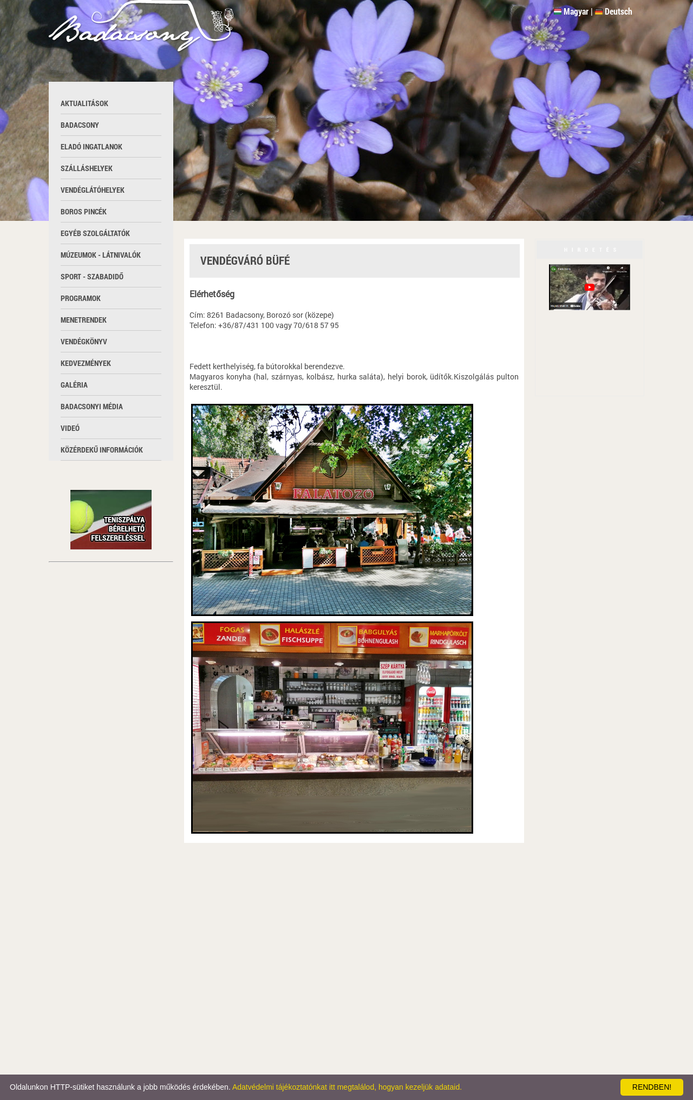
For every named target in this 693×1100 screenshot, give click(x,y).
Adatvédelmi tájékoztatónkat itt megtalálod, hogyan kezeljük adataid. (347, 1087)
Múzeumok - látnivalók (101, 255)
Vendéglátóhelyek (93, 190)
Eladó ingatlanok (91, 146)
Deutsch (618, 11)
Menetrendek (84, 320)
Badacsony (80, 125)
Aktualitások (84, 103)
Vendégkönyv (84, 341)
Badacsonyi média (92, 406)
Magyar (576, 11)
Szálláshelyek (87, 168)
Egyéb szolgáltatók (95, 233)
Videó (70, 428)
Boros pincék (84, 211)
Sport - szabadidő (92, 276)
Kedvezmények (86, 363)
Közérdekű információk (102, 449)
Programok (81, 298)
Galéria (74, 384)
